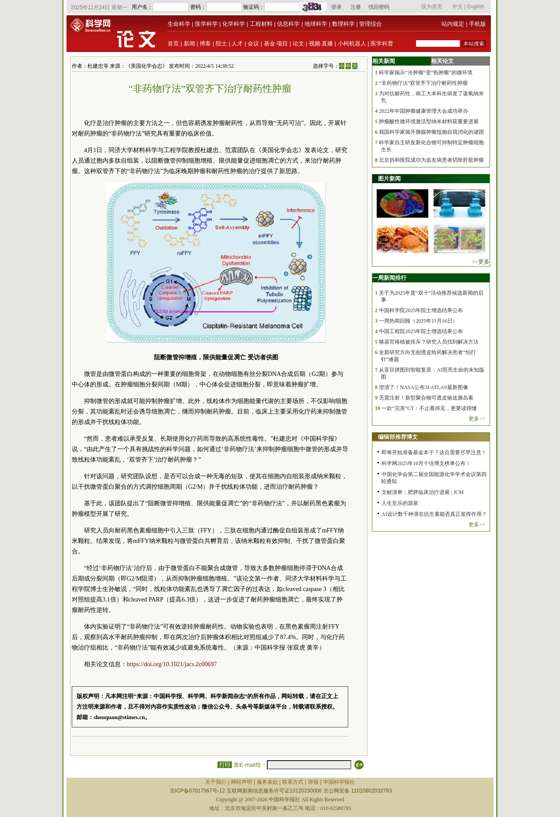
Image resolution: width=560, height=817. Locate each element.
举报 (313, 782)
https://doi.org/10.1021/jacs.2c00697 (172, 664)
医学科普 (382, 43)
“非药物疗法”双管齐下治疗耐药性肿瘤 (423, 83)
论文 (298, 43)
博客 (205, 43)
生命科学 (179, 24)
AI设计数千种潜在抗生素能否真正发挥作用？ (434, 514)
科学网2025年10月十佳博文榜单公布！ (426, 463)
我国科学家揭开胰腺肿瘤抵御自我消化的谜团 (431, 132)
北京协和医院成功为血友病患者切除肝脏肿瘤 (431, 160)
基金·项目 (276, 43)
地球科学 (315, 24)
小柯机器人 (352, 43)
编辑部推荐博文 (398, 437)
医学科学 (206, 24)
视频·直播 (321, 43)
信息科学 (288, 24)
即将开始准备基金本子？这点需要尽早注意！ (434, 452)
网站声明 (241, 782)
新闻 (189, 43)
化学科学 (233, 24)
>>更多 (481, 261)
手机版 (477, 24)
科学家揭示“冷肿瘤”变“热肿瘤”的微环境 (425, 73)
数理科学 (343, 24)
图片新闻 (389, 178)
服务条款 (267, 782)
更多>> (477, 419)
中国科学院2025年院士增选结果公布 (421, 310)
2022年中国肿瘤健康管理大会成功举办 (423, 111)
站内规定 (452, 24)
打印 (224, 764)
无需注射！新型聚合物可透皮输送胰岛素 (426, 398)
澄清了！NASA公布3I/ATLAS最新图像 (423, 387)
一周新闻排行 (389, 278)
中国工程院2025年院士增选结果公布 (421, 331)
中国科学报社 (339, 782)
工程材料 (261, 24)
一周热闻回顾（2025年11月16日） (418, 321)
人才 (237, 43)
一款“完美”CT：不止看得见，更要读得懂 (429, 408)
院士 (221, 43)
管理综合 (370, 24)
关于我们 (215, 782)
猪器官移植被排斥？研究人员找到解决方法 (429, 342)
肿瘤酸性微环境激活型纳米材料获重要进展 (429, 121)
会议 (253, 43)
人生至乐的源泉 (400, 503)
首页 (173, 43)
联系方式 (292, 782)
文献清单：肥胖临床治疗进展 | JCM (423, 492)
